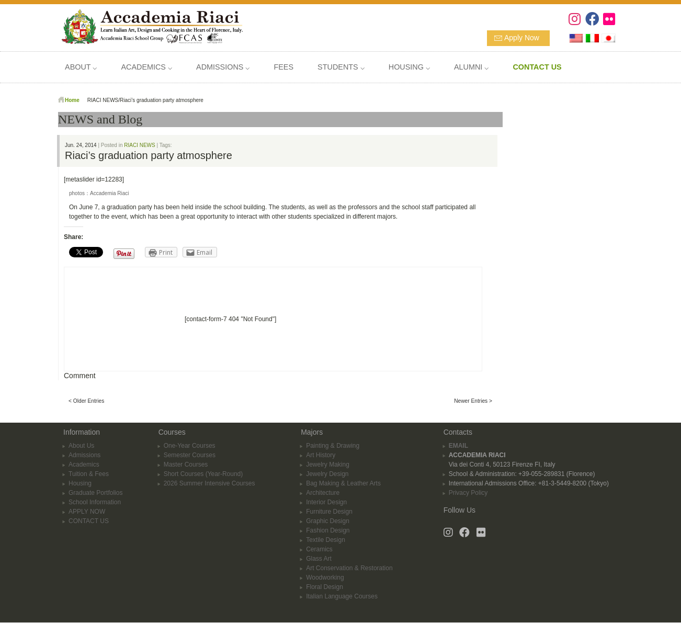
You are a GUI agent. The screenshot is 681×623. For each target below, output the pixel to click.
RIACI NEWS (139, 145)
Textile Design (325, 539)
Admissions (84, 455)
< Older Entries (86, 401)
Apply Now (521, 37)
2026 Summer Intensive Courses (209, 483)
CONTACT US (89, 521)
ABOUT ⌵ (81, 67)
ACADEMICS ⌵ (146, 67)
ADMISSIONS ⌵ (222, 67)
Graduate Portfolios (95, 492)
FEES (283, 67)
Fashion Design (327, 530)
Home (72, 100)
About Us (81, 445)
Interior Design (326, 502)
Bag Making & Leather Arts (343, 483)
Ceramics (319, 549)
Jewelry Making (327, 464)
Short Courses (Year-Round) (203, 474)
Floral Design (324, 587)
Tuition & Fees (89, 474)
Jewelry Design (327, 474)
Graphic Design (327, 521)
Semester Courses (189, 455)
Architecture (322, 492)
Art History (320, 455)
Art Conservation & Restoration (349, 568)
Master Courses (186, 464)
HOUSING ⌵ (409, 67)
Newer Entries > (473, 401)
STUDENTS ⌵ (341, 67)
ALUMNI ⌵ (471, 67)
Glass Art (319, 558)
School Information (95, 502)
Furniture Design (329, 511)
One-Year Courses (189, 445)
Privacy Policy (468, 492)
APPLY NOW (87, 511)
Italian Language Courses (342, 596)
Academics (84, 464)
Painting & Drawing (332, 445)
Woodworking (325, 577)
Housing (80, 483)
